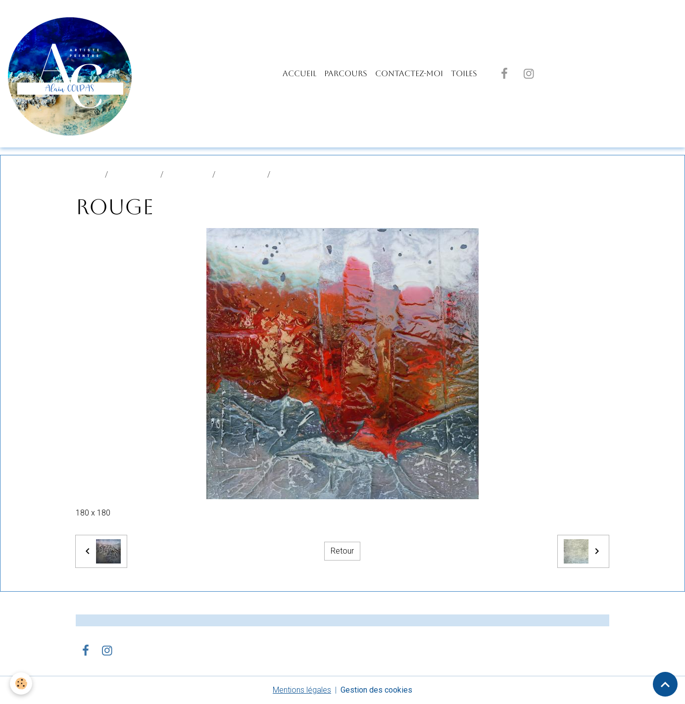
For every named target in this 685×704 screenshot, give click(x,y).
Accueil (299, 73)
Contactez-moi (409, 73)
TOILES (464, 73)
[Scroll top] (665, 684)
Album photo (134, 174)
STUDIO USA (241, 174)
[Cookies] (21, 683)
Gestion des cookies (376, 690)
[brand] (72, 74)
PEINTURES (187, 174)
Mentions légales (302, 690)
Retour (342, 551)
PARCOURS (345, 73)
